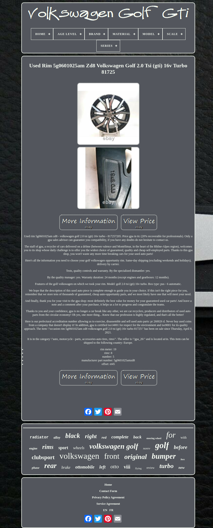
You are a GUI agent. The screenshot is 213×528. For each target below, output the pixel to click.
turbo (166, 465)
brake (66, 467)
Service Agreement (108, 503)
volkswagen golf (113, 446)
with (183, 437)
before (180, 447)
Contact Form (108, 491)
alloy (56, 437)
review (151, 467)
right (91, 436)
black (72, 435)
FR (111, 510)
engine (33, 448)
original (135, 456)
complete (119, 436)
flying (138, 468)
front (111, 456)
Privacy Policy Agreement (108, 497)
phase (35, 467)
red (103, 437)
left (102, 466)
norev (146, 448)
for (171, 435)
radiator (39, 437)
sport (63, 447)
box (183, 459)
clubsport (43, 457)
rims (47, 447)
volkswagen (79, 455)
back (137, 437)
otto (115, 466)
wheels (78, 448)
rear (50, 465)
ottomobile (84, 467)
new (181, 467)
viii (127, 466)
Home (108, 484)
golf (162, 445)
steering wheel (153, 438)
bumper (164, 456)
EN (105, 510)
